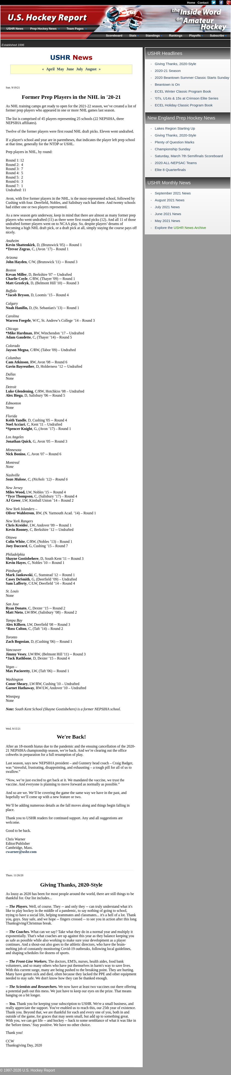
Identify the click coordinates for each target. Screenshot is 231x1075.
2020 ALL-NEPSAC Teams (176, 163)
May (60, 69)
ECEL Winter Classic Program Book (183, 91)
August (90, 69)
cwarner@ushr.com (21, 852)
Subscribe (217, 35)
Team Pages (75, 28)
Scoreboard (114, 35)
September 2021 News (173, 193)
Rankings (175, 35)
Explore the (180, 228)
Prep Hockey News (43, 28)
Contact (202, 2)
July (79, 69)
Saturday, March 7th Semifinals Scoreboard (189, 156)
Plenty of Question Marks (174, 142)
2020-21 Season (168, 71)
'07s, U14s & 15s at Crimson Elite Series (186, 98)
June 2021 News (168, 214)
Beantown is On (167, 84)
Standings (153, 35)
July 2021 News (167, 207)
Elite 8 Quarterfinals (170, 170)
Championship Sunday (173, 149)
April (50, 69)
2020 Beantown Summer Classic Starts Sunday (192, 78)
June (70, 69)
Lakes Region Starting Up (175, 128)
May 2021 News (167, 221)
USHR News (14, 28)
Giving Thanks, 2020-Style (175, 64)
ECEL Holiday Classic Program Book (184, 105)
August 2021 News (170, 200)
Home (191, 2)
